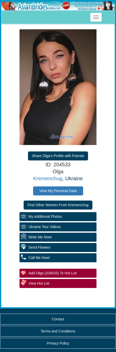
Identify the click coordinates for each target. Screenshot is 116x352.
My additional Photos (45, 216)
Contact (58, 319)
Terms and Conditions (58, 331)
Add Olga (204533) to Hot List (52, 273)
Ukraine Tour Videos (44, 227)
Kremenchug (47, 178)
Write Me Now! (40, 237)
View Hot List (38, 283)
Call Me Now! (39, 258)
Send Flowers (39, 247)
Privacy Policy (58, 343)
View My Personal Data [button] (57, 191)
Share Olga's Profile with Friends (58, 156)
